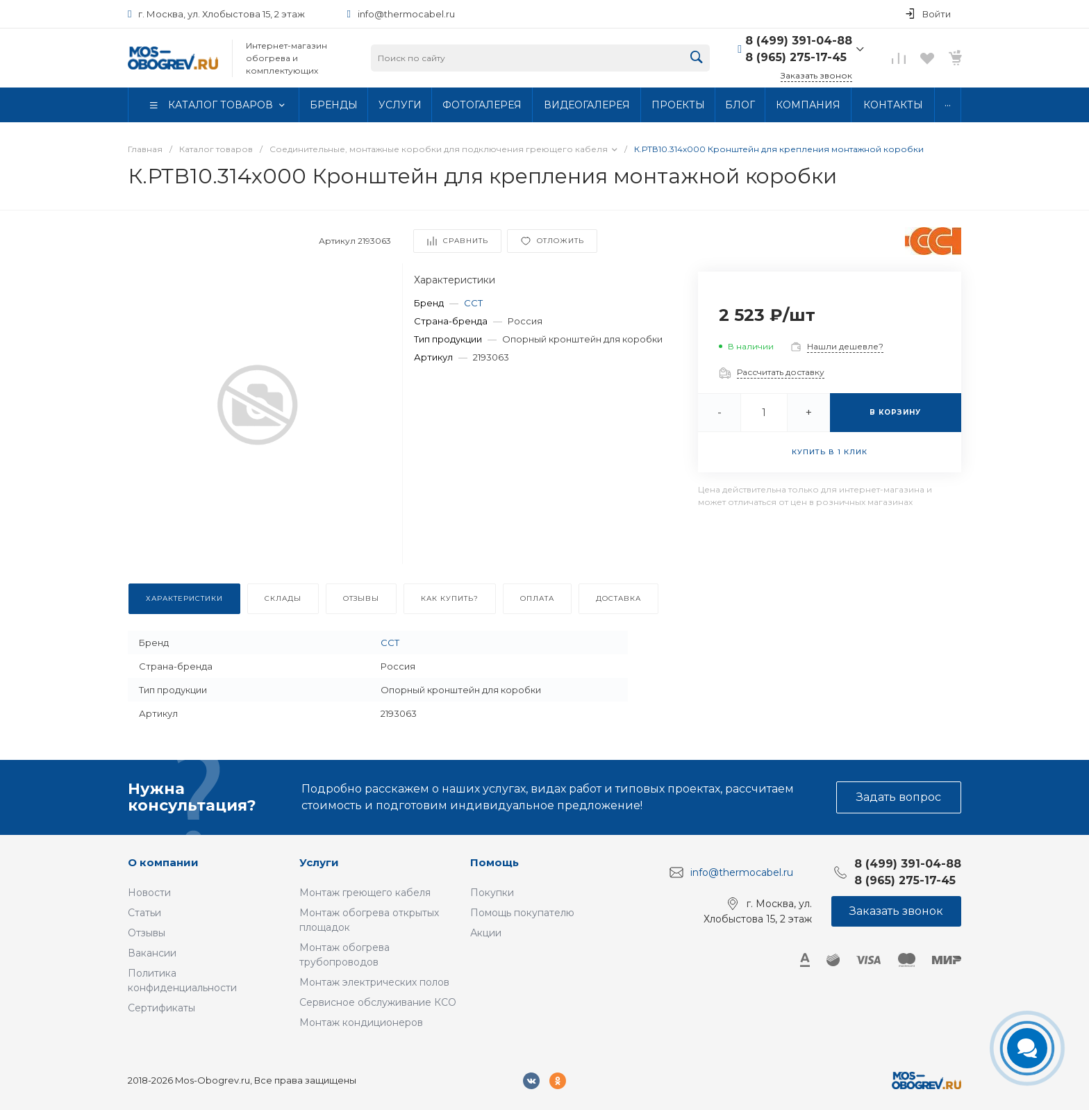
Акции (485, 933)
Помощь (494, 862)
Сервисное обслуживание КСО (377, 1002)
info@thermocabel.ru (406, 13)
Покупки (492, 892)
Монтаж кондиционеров (361, 1022)
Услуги (319, 862)
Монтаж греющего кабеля (365, 892)
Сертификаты (161, 1008)
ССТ (473, 302)
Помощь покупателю (522, 912)
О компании (163, 862)
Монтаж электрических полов (374, 982)
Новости (149, 892)
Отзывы (146, 933)
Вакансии (152, 953)
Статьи (144, 912)
